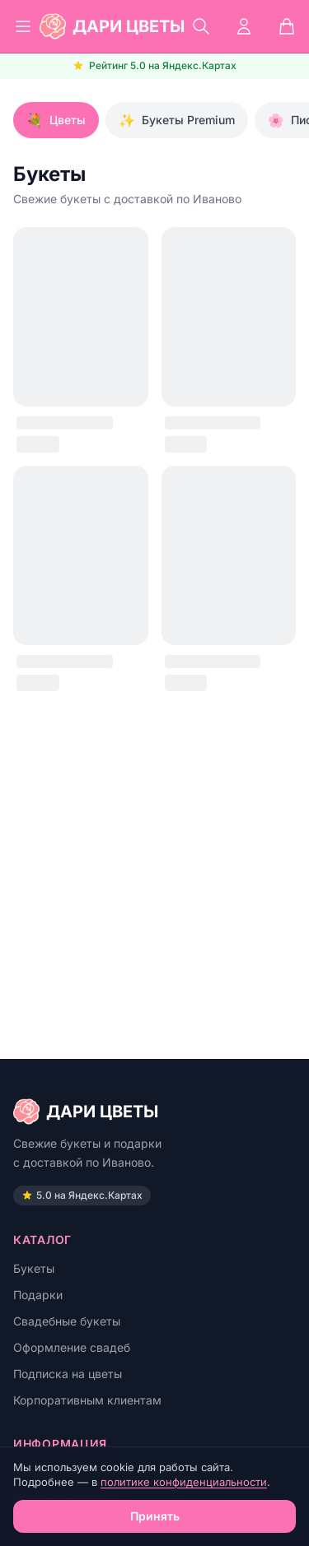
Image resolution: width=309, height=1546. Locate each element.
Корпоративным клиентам (87, 1400)
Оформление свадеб (71, 1347)
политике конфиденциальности (184, 1481)
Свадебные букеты (66, 1321)
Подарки (38, 1295)
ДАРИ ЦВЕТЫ (85, 1111)
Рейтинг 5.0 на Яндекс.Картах (154, 65)
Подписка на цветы (67, 1374)
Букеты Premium (177, 120)
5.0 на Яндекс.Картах (82, 1195)
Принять (155, 1516)
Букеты (33, 1268)
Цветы (56, 120)
